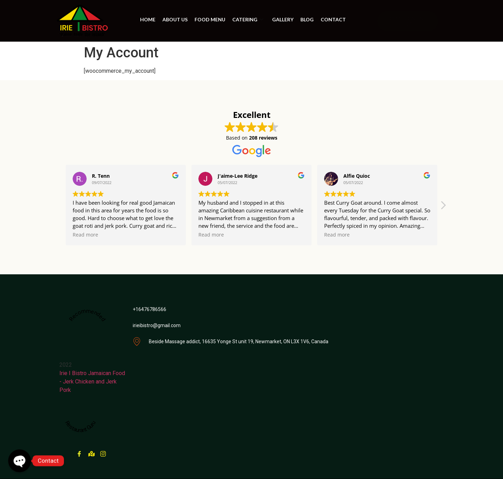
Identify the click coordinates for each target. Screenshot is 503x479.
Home (147, 19)
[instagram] (102, 451)
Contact (333, 19)
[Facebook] (79, 451)
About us (175, 19)
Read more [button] (85, 235)
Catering (248, 19)
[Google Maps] (91, 451)
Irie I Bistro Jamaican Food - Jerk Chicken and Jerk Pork (92, 381)
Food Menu (210, 19)
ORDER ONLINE (408, 20)
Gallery (282, 19)
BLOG (307, 19)
